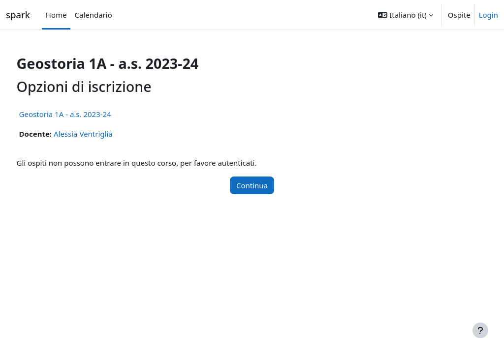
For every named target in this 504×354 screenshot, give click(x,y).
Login (488, 15)
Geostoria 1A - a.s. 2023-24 (83, 114)
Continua (252, 185)
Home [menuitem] (56, 15)
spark (18, 14)
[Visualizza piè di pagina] (480, 330)
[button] (405, 15)
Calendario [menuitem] (93, 15)
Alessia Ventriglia (101, 134)
